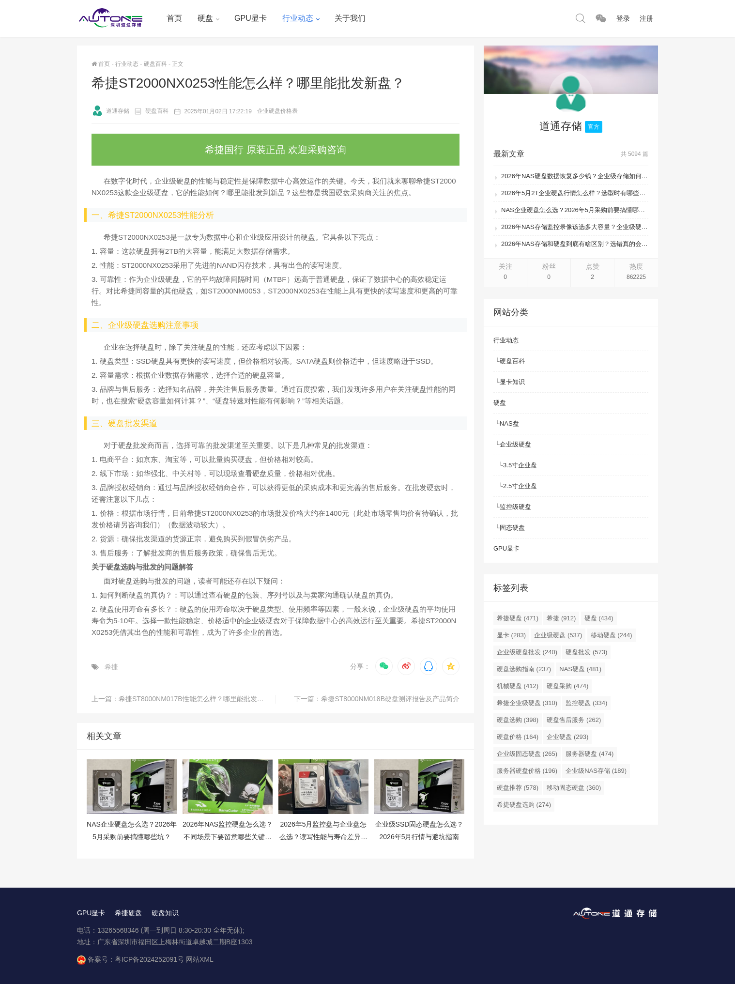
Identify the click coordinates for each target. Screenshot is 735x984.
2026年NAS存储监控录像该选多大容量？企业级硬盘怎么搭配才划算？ (574, 227)
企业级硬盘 (515, 444)
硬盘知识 (165, 913)
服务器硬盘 (589, 753)
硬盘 (205, 18)
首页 (174, 18)
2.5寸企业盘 (520, 486)
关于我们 (350, 18)
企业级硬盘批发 (527, 652)
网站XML (200, 959)
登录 (623, 18)
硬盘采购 (567, 686)
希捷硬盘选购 (524, 804)
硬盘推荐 (517, 787)
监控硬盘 (586, 703)
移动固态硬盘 (574, 787)
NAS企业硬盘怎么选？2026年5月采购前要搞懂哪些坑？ (574, 210)
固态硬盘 (512, 527)
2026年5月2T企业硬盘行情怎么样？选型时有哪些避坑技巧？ (574, 193)
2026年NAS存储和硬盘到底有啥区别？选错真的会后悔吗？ (574, 243)
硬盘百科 (155, 64)
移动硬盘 (611, 635)
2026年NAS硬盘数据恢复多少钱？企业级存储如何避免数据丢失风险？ (574, 176)
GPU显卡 (250, 18)
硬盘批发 (586, 652)
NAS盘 (509, 423)
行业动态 (297, 18)
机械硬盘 (517, 686)
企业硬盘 (567, 736)
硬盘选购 (517, 719)
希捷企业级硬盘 (527, 703)
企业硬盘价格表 (277, 111)
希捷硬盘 (517, 618)
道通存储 (110, 111)
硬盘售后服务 (574, 719)
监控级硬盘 (515, 506)
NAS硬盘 (580, 669)
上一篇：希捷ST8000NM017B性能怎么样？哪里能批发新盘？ (184, 699)
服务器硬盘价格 (527, 770)
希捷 (111, 667)
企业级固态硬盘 (527, 753)
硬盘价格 (517, 736)
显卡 (511, 635)
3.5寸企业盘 (520, 465)
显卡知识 (512, 381)
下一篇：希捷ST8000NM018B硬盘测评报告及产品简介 (376, 699)
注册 (646, 18)
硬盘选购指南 (524, 669)
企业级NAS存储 (596, 770)
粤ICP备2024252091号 (149, 959)
